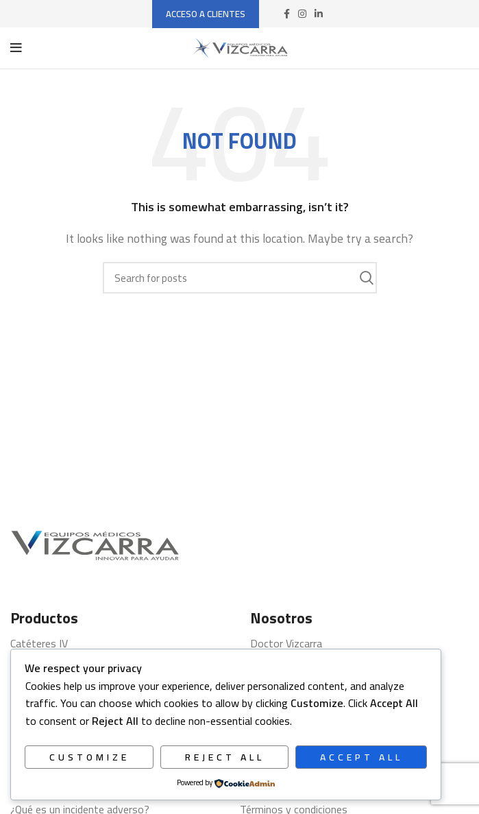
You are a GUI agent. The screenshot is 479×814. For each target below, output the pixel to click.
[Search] (240, 278)
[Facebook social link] (287, 14)
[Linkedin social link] (318, 14)
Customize (89, 757)
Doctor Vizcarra (286, 643)
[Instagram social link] (302, 14)
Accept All (361, 757)
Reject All (225, 757)
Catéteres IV (39, 643)
